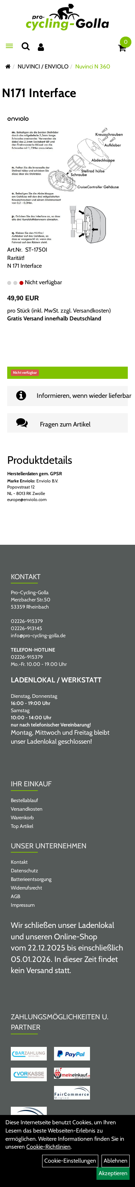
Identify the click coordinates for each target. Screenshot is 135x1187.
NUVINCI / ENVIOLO (43, 66)
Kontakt (19, 862)
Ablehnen (115, 1160)
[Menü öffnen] (9, 46)
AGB (15, 896)
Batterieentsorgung (31, 879)
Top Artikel (22, 826)
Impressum (23, 905)
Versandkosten (91, 310)
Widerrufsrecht (26, 888)
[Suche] (25, 46)
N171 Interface (39, 92)
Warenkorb (22, 817)
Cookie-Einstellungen (70, 1160)
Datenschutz (24, 870)
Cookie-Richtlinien (48, 1146)
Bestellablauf (24, 800)
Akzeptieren (113, 1173)
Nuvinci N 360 (92, 66)
